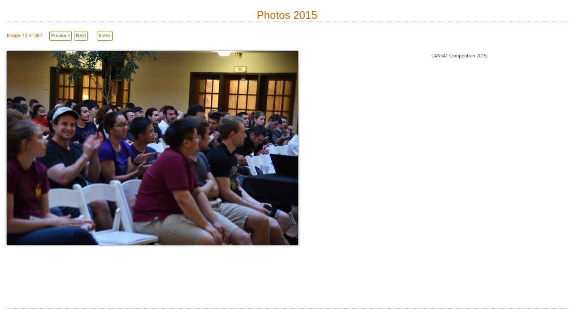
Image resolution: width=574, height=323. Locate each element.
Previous (60, 35)
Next (81, 35)
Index (105, 35)
